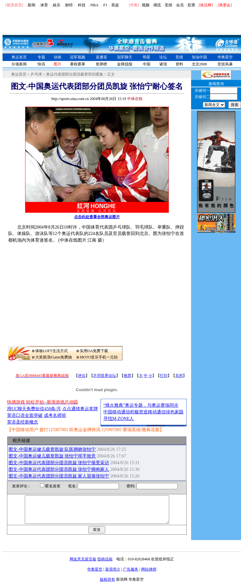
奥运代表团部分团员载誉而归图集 (74, 74)
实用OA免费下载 (94, 351)
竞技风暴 (225, 64)
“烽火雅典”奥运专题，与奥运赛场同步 (140, 405)
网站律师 (148, 575)
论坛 (163, 57)
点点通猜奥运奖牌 (80, 408)
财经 (69, 5)
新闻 (31, 5)
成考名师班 (55, 415)
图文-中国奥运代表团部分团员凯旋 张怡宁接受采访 (59, 462)
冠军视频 (77, 57)
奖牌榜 (101, 64)
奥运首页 (19, 57)
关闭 (179, 375)
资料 (179, 64)
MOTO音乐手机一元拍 (99, 357)
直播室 (101, 57)
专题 (41, 57)
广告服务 (130, 575)
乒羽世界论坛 (104, 375)
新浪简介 (112, 575)
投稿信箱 (105, 565)
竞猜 (168, 5)
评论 (82, 375)
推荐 (127, 375)
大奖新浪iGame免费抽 (53, 357)
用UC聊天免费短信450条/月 (34, 408)
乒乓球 (36, 74)
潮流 (157, 5)
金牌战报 (124, 64)
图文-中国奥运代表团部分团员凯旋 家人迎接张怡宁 (59, 476)
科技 (82, 5)
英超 (115, 5)
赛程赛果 (77, 64)
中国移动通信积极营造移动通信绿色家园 (143, 412)
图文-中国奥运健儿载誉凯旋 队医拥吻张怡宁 (52, 449)
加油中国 (199, 57)
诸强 (163, 64)
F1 (105, 5)
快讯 (41, 64)
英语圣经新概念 (22, 422)
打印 (164, 375)
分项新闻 (19, 64)
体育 (44, 5)
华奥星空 (225, 57)
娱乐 (56, 5)
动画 (57, 57)
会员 (180, 5)
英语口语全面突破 (25, 415)
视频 (145, 5)
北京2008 (199, 64)
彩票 (191, 5)
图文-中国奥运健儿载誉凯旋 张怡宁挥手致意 (52, 456)
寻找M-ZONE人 (118, 418)
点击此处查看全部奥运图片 (97, 217)
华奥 (134, 5)
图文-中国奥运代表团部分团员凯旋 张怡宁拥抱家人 (59, 469)
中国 (146, 64)
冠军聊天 (124, 57)
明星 (146, 57)
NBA (94, 5)
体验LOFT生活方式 (51, 351)
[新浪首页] (14, 5)
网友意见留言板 (83, 565)
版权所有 (107, 585)
